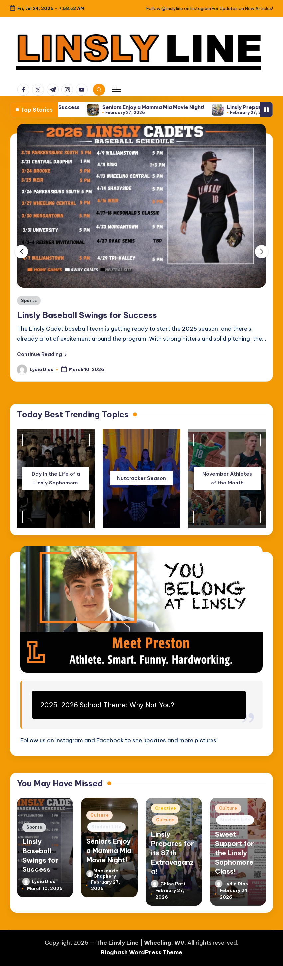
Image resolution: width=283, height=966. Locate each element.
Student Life (106, 826)
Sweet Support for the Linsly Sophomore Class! (234, 852)
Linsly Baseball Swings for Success (61, 107)
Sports (29, 300)
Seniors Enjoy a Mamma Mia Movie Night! (179, 107)
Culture (99, 815)
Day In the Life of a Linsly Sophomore (56, 478)
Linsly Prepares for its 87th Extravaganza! (172, 852)
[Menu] (116, 89)
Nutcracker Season (141, 478)
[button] (42, 354)
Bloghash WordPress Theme (141, 952)
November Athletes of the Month (227, 478)
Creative (165, 808)
